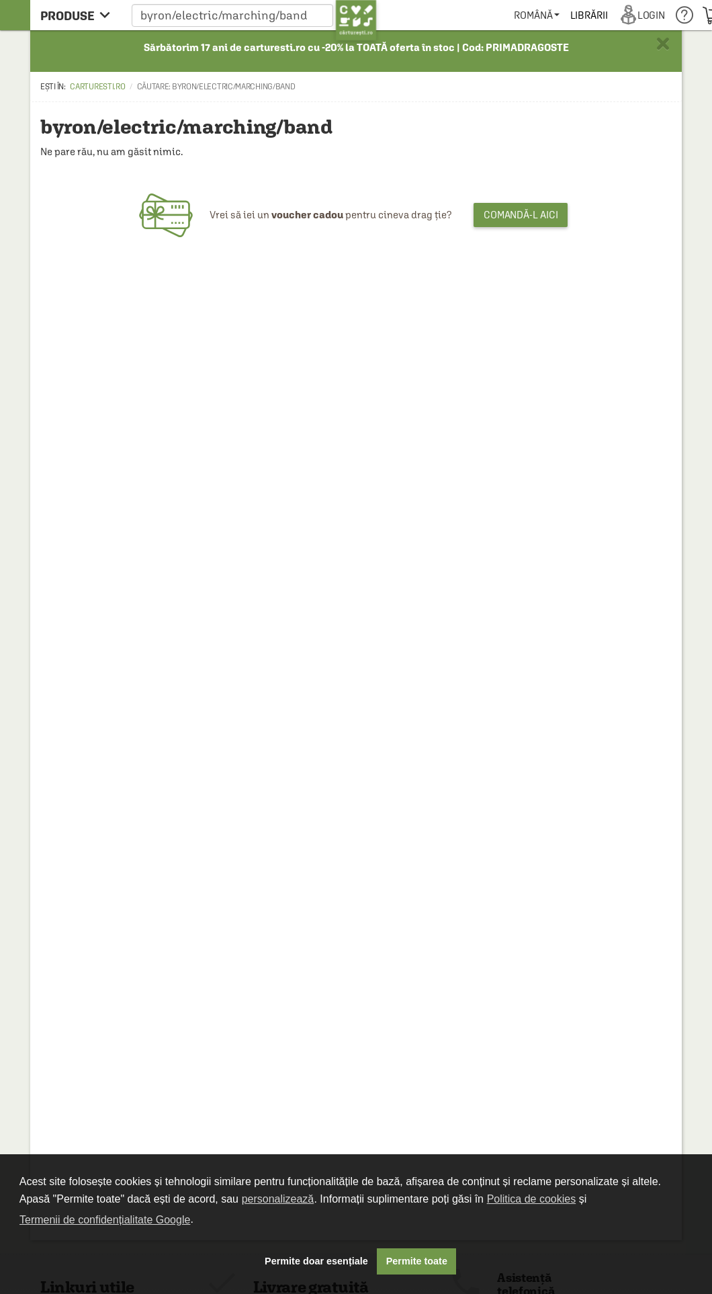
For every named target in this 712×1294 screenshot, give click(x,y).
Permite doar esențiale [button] (316, 1261)
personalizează (278, 1199)
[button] (254, 15)
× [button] (663, 43)
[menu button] (79, 15)
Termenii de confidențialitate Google (104, 1219)
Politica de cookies (531, 1199)
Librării (589, 15)
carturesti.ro (97, 86)
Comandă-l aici (521, 214)
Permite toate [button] (416, 1261)
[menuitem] (536, 15)
